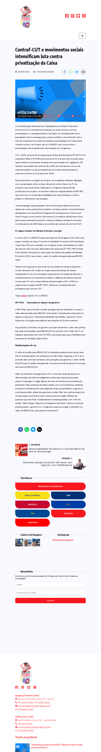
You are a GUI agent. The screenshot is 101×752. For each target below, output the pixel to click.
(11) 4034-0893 (26, 702)
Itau (32, 513)
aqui (23, 295)
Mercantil (68, 513)
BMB (68, 495)
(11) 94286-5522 (26, 709)
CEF (68, 504)
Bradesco (32, 504)
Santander (32, 522)
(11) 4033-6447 (42, 702)
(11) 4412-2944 (25, 723)
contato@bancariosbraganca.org (34, 706)
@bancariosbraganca (62, 539)
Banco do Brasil (32, 495)
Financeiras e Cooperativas (50, 486)
